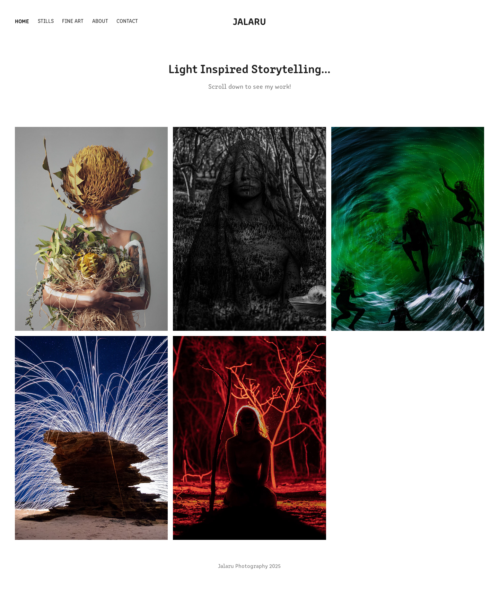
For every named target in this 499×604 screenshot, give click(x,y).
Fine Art (73, 20)
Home (22, 21)
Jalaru (249, 21)
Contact (127, 20)
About (100, 20)
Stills (46, 20)
